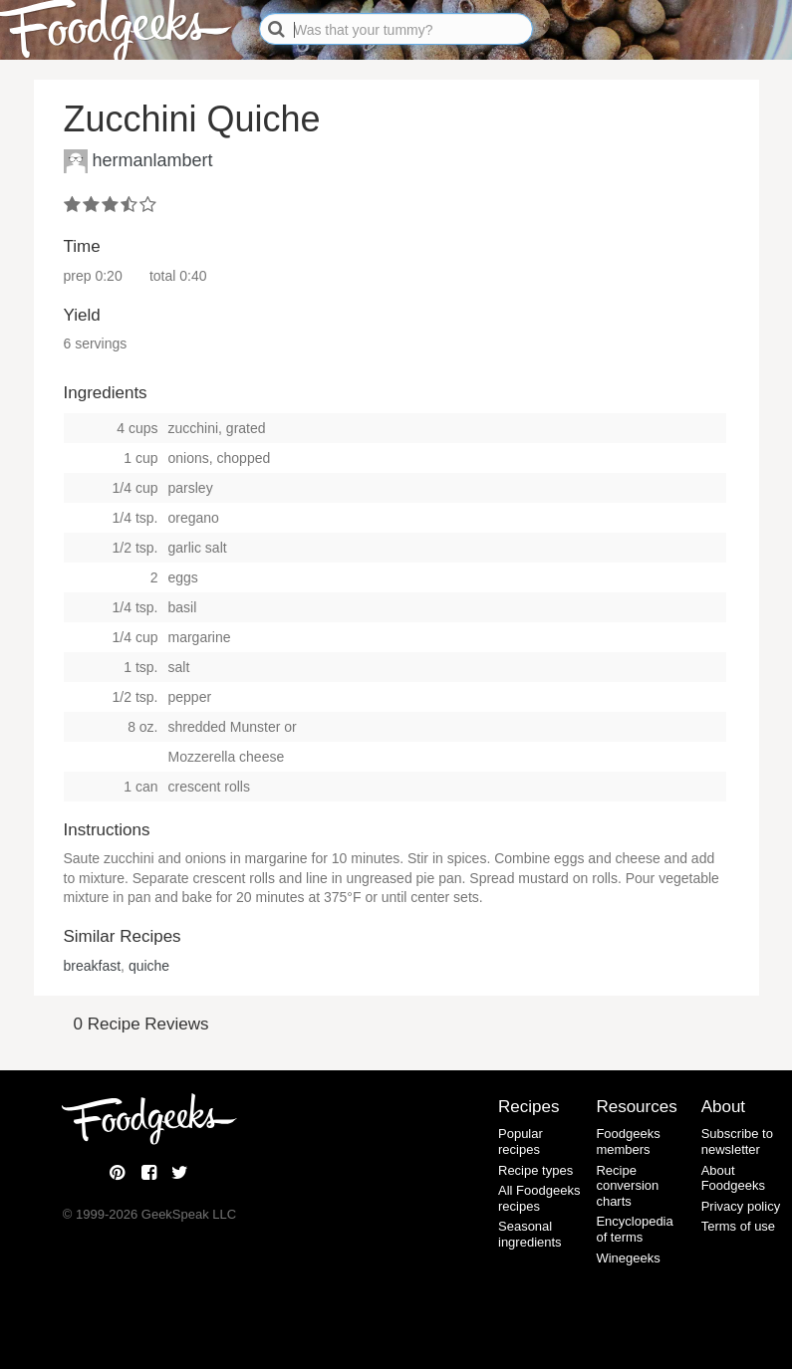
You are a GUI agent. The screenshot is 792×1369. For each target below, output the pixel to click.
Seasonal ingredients (530, 1234)
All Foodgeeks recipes (539, 1198)
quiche (149, 966)
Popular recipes (520, 1141)
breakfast (93, 966)
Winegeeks (628, 1258)
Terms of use (738, 1226)
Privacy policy (740, 1206)
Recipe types (535, 1170)
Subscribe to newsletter (737, 1141)
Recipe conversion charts (627, 1186)
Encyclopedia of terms (634, 1229)
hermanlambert (153, 159)
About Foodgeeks (733, 1178)
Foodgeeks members (628, 1141)
